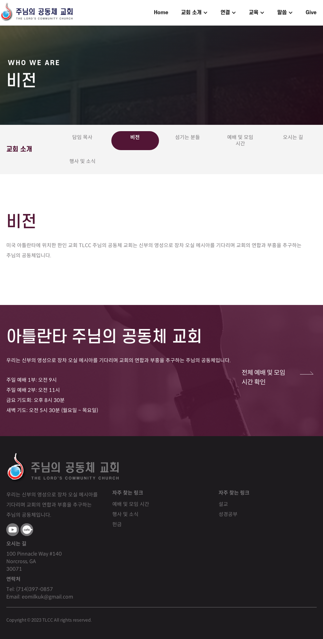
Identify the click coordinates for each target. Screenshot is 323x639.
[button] (194, 12)
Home (161, 12)
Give (311, 12)
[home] (36, 12)
